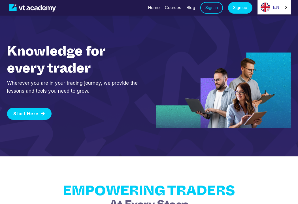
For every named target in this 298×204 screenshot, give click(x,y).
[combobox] (274, 7)
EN (270, 7)
